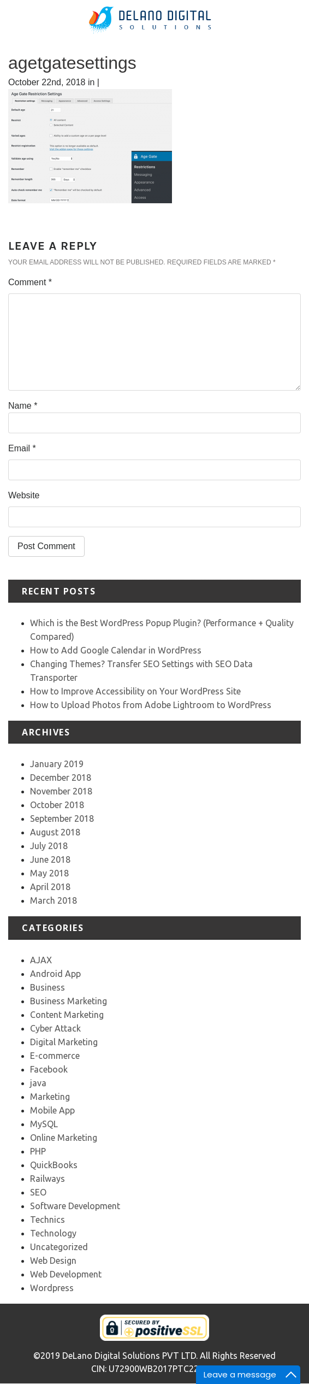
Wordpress (52, 1288)
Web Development (66, 1274)
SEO (38, 1192)
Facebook (49, 1069)
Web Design (53, 1260)
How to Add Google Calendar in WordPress (115, 650)
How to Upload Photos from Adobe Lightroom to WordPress (150, 705)
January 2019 (57, 764)
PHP (38, 1151)
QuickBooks (54, 1165)
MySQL (44, 1124)
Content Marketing (67, 1015)
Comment (30, 282)
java (38, 1083)
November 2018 (61, 791)
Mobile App (52, 1110)
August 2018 (55, 832)
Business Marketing (68, 1001)
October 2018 (57, 805)
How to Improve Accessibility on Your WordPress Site (135, 691)
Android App (55, 974)
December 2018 (60, 777)
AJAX (41, 960)
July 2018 (49, 846)
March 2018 (53, 900)
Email (22, 448)
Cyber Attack (55, 1028)
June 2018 (50, 859)
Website (24, 495)
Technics (47, 1219)
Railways (47, 1178)
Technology (53, 1233)
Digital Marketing (64, 1042)
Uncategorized (59, 1247)
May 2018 (49, 873)
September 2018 (62, 818)
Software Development (75, 1206)
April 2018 (50, 887)
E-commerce (55, 1056)
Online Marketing (63, 1137)
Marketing (50, 1097)
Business (47, 987)
